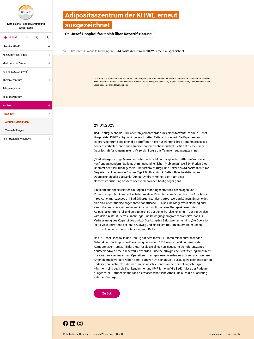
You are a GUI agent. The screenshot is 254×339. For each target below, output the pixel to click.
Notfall (13, 37)
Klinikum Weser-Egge (27, 55)
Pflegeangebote (11, 88)
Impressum (215, 334)
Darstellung (12, 335)
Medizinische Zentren (27, 63)
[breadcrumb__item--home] (64, 51)
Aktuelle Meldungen (17, 122)
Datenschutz (233, 334)
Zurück (107, 293)
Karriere (27, 105)
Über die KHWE (27, 46)
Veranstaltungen (14, 130)
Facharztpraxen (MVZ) (15, 71)
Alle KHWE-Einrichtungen (27, 139)
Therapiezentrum (27, 80)
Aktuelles (27, 114)
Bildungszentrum (12, 96)
